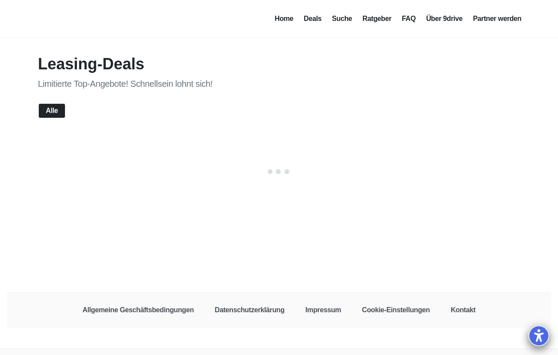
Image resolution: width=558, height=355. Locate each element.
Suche (342, 18)
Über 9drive (444, 18)
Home (284, 18)
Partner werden (497, 18)
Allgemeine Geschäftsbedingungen (138, 310)
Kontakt (463, 310)
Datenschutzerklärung (250, 310)
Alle (52, 111)
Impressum (323, 310)
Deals (313, 18)
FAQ (409, 18)
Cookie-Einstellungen (396, 310)
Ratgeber (377, 18)
